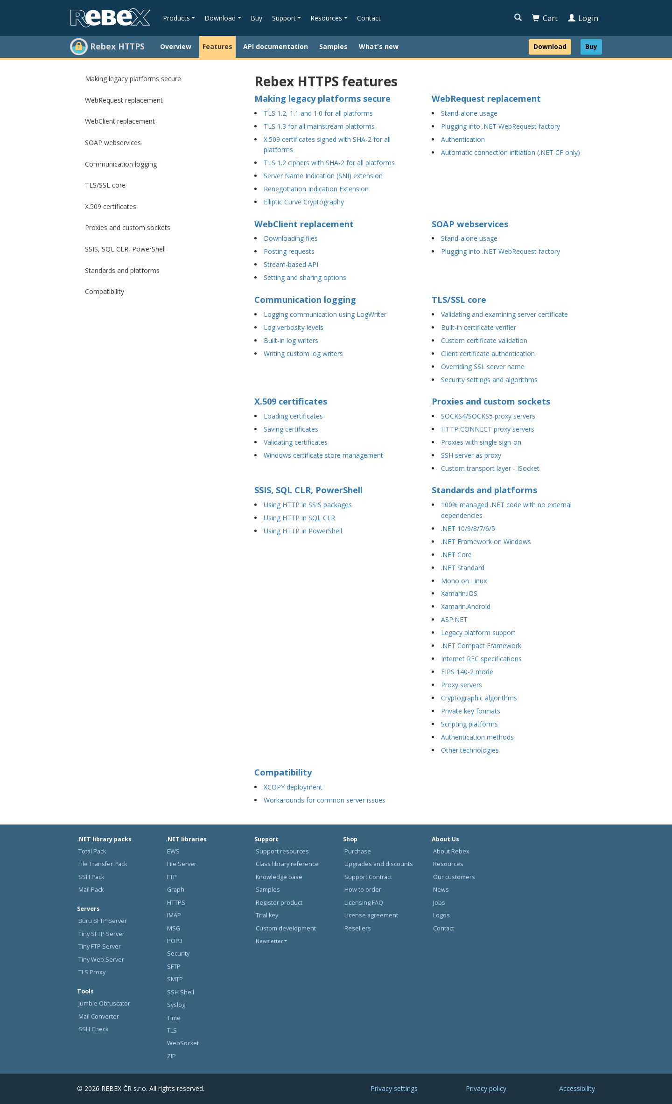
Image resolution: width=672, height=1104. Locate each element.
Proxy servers (461, 684)
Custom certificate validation (484, 340)
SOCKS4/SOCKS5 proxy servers (488, 416)
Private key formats (470, 710)
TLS (172, 1030)
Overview (175, 46)
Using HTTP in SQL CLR (299, 517)
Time (174, 1018)
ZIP (171, 1056)
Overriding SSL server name (483, 366)
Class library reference (287, 864)
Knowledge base (279, 877)
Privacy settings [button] (394, 1088)
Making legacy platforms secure (133, 78)
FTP (172, 877)
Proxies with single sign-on (481, 442)
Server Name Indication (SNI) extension (323, 175)
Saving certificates (291, 429)
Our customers (454, 877)
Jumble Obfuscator (104, 1003)
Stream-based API (291, 264)
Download (550, 46)
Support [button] (284, 18)
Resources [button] (326, 18)
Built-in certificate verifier (478, 327)
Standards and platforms (122, 270)
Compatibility (104, 291)
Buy (256, 18)
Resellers (357, 928)
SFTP (174, 967)
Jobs (439, 903)
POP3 (174, 941)
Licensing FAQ (363, 903)
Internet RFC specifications (481, 658)
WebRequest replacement (124, 100)
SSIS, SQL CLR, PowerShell (125, 249)
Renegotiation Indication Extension (316, 188)
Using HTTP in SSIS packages (308, 504)
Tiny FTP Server (99, 946)
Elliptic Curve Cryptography (304, 201)
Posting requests (289, 251)
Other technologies (470, 750)
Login (583, 18)
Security (178, 953)
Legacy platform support (478, 632)
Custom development (286, 928)
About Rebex (451, 851)
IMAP (174, 915)
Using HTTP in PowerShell (303, 530)
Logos (441, 915)
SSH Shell (180, 992)
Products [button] (176, 18)
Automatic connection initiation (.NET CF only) (510, 152)
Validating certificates (296, 442)
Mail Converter (98, 1016)
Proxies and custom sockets (127, 227)
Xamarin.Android (465, 606)
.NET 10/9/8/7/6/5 (468, 528)
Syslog (176, 1005)
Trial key (267, 915)
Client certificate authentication (488, 353)
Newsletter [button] (269, 940)
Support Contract (368, 877)
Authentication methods (477, 737)
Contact (369, 18)
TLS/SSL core (105, 185)
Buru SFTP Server (102, 921)
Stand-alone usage (469, 113)
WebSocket (183, 1043)
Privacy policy (486, 1088)
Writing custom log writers (303, 353)
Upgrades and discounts (378, 864)
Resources (448, 864)
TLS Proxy (91, 972)
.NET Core (456, 554)
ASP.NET (454, 619)
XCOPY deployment (293, 787)
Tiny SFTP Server (101, 934)
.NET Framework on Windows (486, 541)
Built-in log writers (291, 340)
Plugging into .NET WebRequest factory (500, 126)
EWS (173, 851)
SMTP (175, 979)
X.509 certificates (110, 206)
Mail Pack (91, 890)
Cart (544, 18)
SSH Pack (91, 877)
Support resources (282, 851)
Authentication (463, 139)
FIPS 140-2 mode (467, 671)
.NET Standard (462, 567)
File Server (181, 864)
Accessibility (577, 1088)
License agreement (371, 915)
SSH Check (93, 1029)
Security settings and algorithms (489, 379)
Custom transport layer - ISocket (490, 468)
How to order (362, 890)
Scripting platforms (469, 724)
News (441, 890)
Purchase (357, 851)
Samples (333, 46)
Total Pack (92, 851)
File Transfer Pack (102, 864)
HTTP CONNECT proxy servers (487, 429)
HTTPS (176, 903)
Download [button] (220, 18)
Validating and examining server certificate (504, 314)
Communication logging (121, 164)
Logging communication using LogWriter (325, 314)
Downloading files (291, 238)
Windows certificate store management (323, 455)
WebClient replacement (120, 121)
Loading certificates (293, 416)
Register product (279, 903)
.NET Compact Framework (481, 645)
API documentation (275, 46)
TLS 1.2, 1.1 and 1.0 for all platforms (318, 113)
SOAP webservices (113, 142)
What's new (379, 46)
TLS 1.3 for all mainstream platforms (319, 126)
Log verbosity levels (293, 327)
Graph (175, 890)
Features (217, 46)
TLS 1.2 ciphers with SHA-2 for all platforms (329, 162)
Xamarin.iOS (459, 593)
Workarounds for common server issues (324, 800)
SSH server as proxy (471, 455)
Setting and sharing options (305, 277)
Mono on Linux (464, 580)
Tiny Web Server (101, 960)
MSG (173, 928)
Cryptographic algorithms (479, 697)
